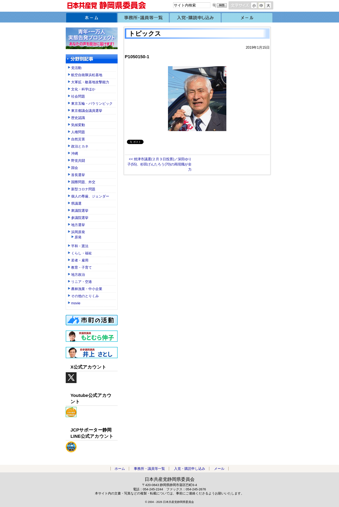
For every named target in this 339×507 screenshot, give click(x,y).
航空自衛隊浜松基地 (86, 75)
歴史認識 (78, 118)
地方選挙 (78, 225)
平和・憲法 (79, 246)
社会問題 (78, 96)
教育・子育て (81, 267)
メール (247, 17)
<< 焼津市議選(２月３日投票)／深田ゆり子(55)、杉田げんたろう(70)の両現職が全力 (159, 164)
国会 (74, 168)
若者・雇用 (79, 260)
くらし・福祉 (81, 253)
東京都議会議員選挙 (86, 110)
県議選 (76, 203)
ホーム (92, 17)
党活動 (76, 68)
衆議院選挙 (79, 210)
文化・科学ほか (83, 89)
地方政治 (78, 274)
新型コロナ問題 (83, 189)
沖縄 (74, 153)
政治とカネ (79, 146)
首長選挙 (78, 175)
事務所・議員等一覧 (144, 17)
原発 (78, 237)
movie (75, 303)
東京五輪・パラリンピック (92, 103)
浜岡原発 (78, 232)
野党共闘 (78, 160)
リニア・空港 (81, 282)
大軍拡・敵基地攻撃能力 (90, 82)
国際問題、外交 (83, 182)
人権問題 (78, 132)
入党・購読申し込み (195, 17)
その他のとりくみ (85, 296)
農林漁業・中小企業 (86, 289)
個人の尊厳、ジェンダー (90, 196)
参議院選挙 (79, 218)
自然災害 (78, 139)
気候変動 (78, 125)
